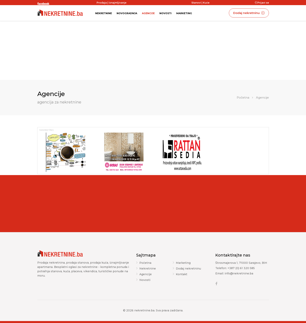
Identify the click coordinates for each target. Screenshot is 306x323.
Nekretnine (103, 13)
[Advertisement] (153, 50)
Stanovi (196, 2)
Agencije (148, 13)
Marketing (184, 13)
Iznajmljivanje (117, 2)
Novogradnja (127, 13)
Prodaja (102, 2)
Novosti (165, 13)
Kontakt (181, 274)
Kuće (206, 2)
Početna (243, 97)
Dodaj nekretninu (249, 13)
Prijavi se (261, 2)
